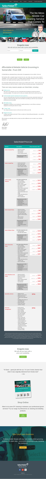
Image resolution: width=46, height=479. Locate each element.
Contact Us (23, 357)
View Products (23, 415)
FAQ (21, 1)
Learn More (23, 447)
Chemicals (30, 1)
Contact (25, 1)
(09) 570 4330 (25, 29)
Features (19, 59)
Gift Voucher (16, 1)
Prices (27, 59)
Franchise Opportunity (38, 1)
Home (11, 1)
